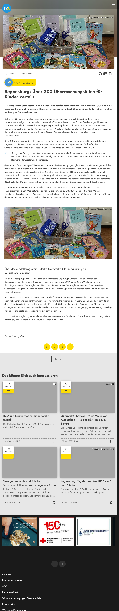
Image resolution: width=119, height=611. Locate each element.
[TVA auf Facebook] (54, 564)
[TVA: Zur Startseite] (6, 8)
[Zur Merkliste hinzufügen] (110, 74)
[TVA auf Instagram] (62, 564)
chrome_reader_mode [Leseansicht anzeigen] (105, 74)
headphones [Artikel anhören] (100, 74)
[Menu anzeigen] (113, 4)
